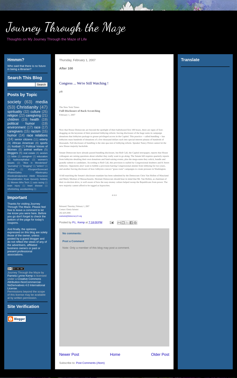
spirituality (14, 111)
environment (16, 127)
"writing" (11, 169)
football (16, 146)
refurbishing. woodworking (20, 189)
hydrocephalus (21, 159)
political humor (21, 123)
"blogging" (27, 166)
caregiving (33, 115)
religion (12, 115)
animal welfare (33, 149)
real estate (29, 153)
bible (14, 156)
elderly (44, 139)
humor (12, 135)
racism (36, 131)
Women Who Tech (20, 182)
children (13, 119)
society (14, 101)
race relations (37, 135)
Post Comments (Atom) (90, 362)
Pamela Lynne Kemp (20, 275)
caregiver (27, 156)
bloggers (12, 153)
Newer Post (69, 354)
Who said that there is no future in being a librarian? (26, 67)
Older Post (160, 354)
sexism (44, 153)
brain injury (13, 186)
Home (115, 354)
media (42, 101)
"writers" (40, 166)
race (37, 127)
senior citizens (23, 139)
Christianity (28, 107)
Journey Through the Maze (65, 27)
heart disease (35, 186)
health (34, 119)
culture (35, 111)
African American (23, 143)
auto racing (38, 182)
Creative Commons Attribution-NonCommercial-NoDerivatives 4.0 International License (26, 283)
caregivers (15, 131)
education (42, 156)
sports (44, 143)
